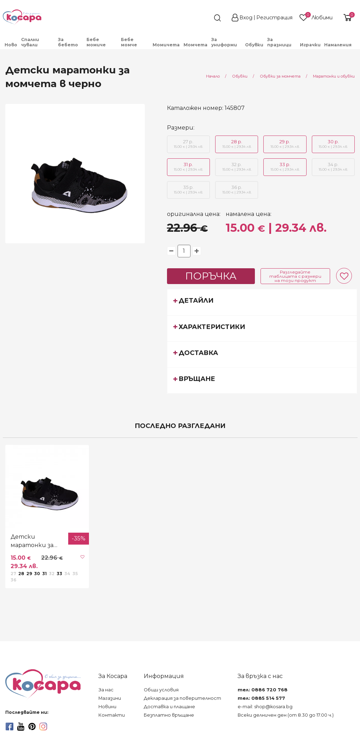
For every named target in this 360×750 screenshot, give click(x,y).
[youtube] (21, 726)
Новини (107, 706)
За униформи (224, 42)
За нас (106, 689)
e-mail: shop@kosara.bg (265, 706)
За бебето (68, 42)
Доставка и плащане (169, 706)
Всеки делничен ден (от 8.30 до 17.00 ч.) (286, 715)
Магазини (109, 698)
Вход (245, 17)
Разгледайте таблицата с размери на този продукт (295, 276)
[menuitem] (11, 45)
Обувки (254, 44)
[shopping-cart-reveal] (346, 18)
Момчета (195, 44)
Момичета (166, 44)
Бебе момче (129, 42)
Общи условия (161, 689)
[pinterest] (32, 726)
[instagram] (43, 726)
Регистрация (274, 17)
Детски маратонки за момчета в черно (37, 541)
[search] (204, 18)
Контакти (111, 715)
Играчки (310, 44)
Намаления (338, 44)
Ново (11, 44)
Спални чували (30, 42)
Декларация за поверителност (182, 698)
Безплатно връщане (169, 715)
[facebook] (9, 726)
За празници (279, 42)
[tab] (262, 302)
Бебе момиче (96, 42)
